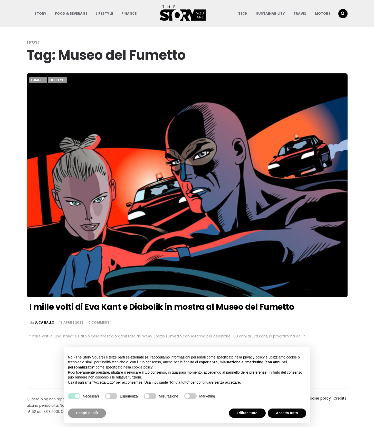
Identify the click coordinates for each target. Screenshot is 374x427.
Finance (129, 13)
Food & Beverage (71, 13)
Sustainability (270, 13)
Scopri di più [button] (87, 413)
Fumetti (38, 80)
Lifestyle (104, 13)
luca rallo (44, 322)
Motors (323, 13)
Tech (242, 13)
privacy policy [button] (254, 357)
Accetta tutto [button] (287, 413)
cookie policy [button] (142, 367)
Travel (299, 13)
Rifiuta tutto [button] (247, 413)
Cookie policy (319, 398)
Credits (339, 398)
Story (40, 13)
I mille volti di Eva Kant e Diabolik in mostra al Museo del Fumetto (161, 307)
